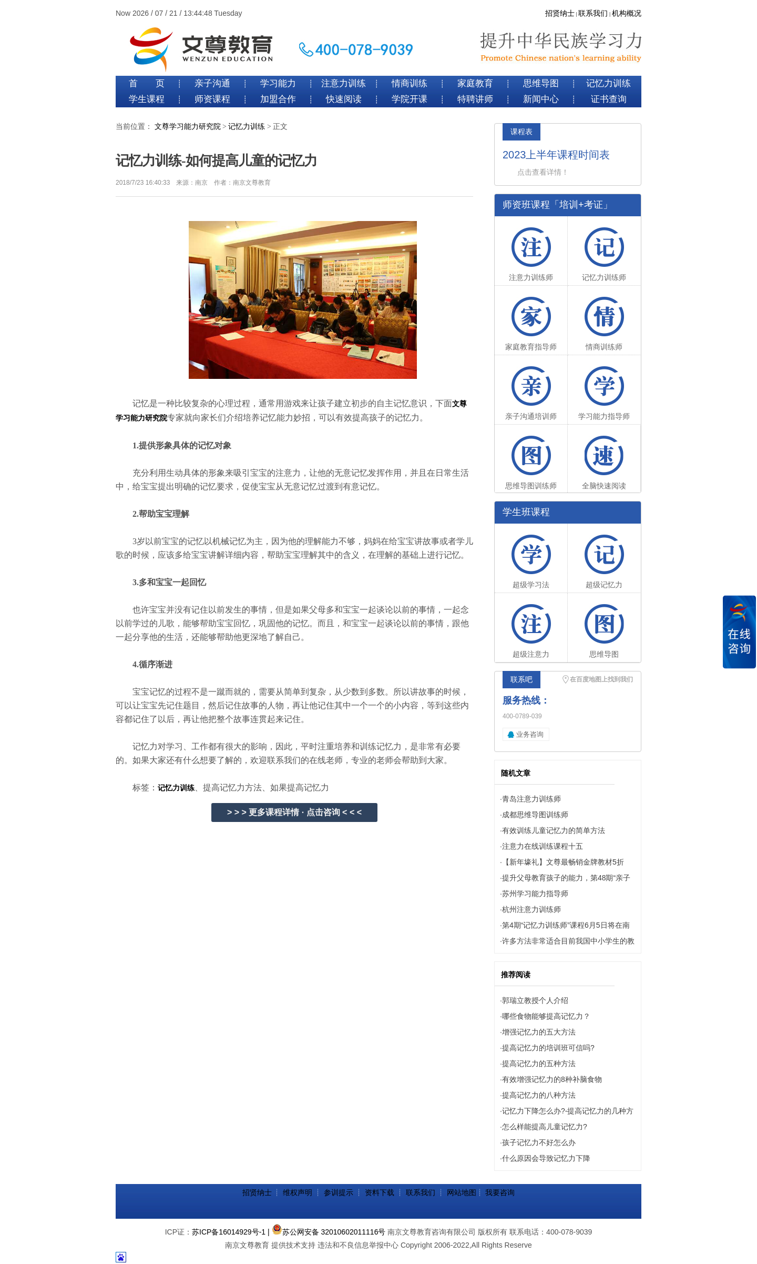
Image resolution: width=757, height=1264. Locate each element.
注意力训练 (343, 83)
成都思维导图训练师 (535, 814)
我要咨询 (500, 1192)
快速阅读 (344, 99)
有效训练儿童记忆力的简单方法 (553, 830)
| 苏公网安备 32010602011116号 (326, 1232)
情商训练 (409, 83)
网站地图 (461, 1192)
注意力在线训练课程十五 (542, 846)
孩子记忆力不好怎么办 (539, 1142)
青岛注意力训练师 (531, 799)
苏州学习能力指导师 (535, 893)
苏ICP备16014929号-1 (228, 1232)
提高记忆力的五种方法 (539, 1063)
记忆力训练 (608, 83)
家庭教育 (475, 83)
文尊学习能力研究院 (188, 127)
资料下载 (379, 1192)
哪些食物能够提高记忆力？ (546, 1016)
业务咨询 (530, 734)
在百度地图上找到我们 (601, 679)
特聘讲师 (475, 99)
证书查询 (609, 99)
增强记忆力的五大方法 (539, 1032)
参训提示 (338, 1192)
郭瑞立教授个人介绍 (535, 1000)
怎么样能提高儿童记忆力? (544, 1126)
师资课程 (212, 99)
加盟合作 (278, 99)
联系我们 (593, 13)
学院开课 (409, 99)
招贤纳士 (560, 13)
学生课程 (147, 99)
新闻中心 (541, 99)
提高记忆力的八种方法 (539, 1095)
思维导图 (541, 83)
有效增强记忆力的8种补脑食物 (552, 1079)
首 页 (147, 83)
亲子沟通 (212, 83)
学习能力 (278, 83)
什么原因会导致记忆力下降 (546, 1158)
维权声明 (297, 1192)
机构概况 (626, 13)
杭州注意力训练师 (531, 909)
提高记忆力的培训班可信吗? (548, 1048)
